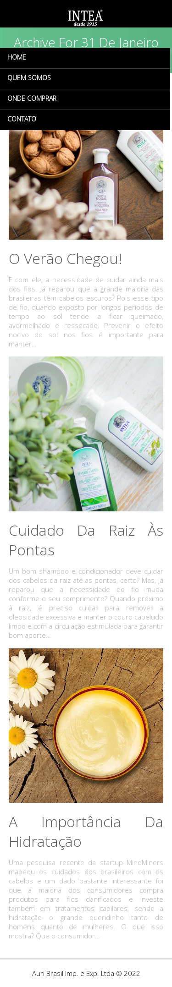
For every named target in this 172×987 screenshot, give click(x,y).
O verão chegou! (65, 258)
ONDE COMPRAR (31, 98)
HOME (16, 57)
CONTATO (21, 119)
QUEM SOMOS (29, 77)
